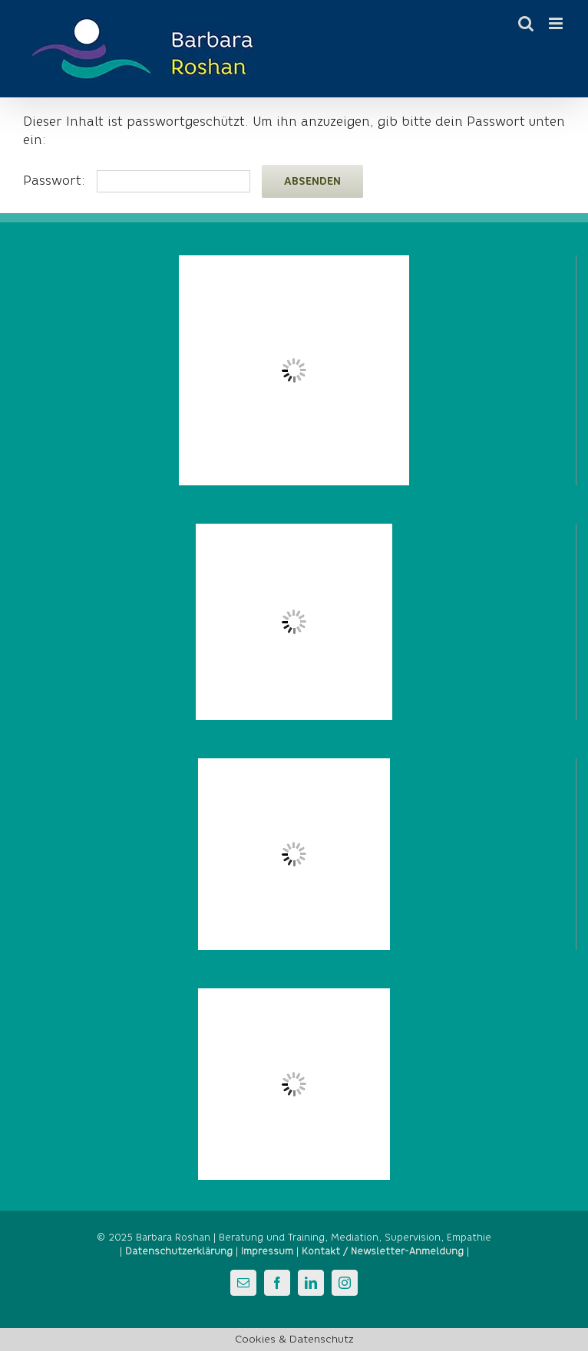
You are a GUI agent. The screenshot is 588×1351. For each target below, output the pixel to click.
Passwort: (136, 180)
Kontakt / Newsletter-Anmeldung (383, 1251)
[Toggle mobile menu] (557, 23)
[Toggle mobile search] (525, 23)
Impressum (267, 1251)
